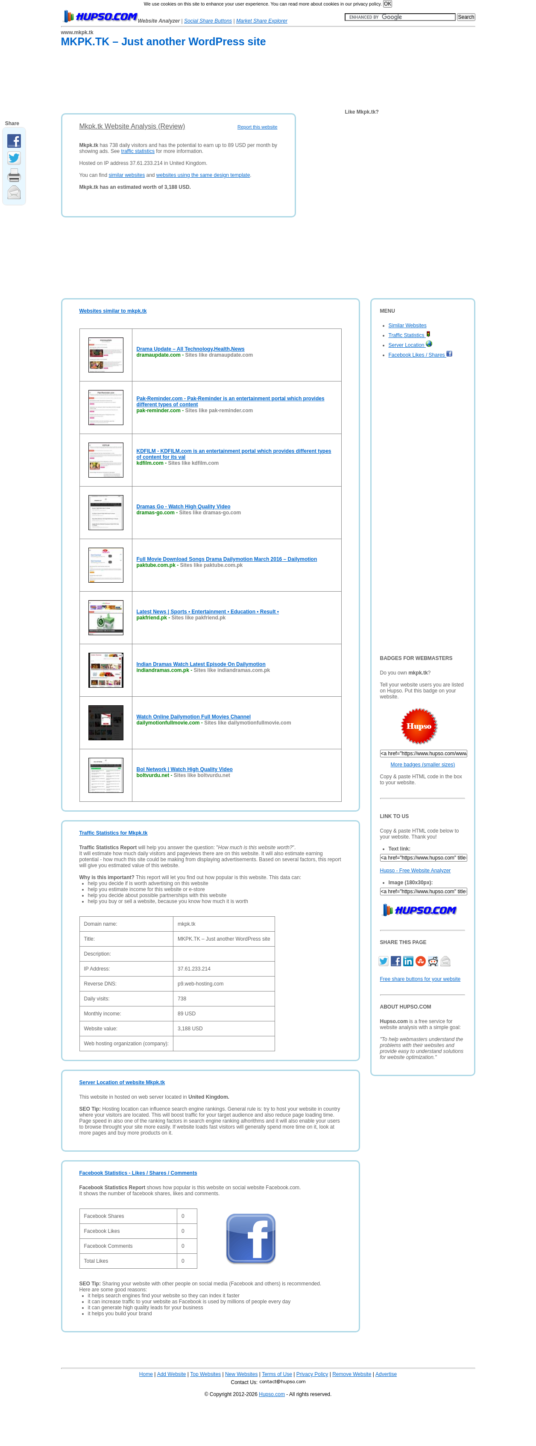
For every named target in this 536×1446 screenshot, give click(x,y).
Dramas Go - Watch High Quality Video (184, 507)
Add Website (171, 1374)
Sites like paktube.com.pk (211, 565)
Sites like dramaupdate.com (219, 355)
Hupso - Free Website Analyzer (415, 871)
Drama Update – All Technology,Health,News (191, 349)
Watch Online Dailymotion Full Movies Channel (194, 717)
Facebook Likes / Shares (421, 355)
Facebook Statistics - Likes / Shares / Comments (138, 1173)
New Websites (241, 1374)
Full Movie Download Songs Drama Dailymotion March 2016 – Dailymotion (227, 559)
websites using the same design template (203, 175)
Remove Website (351, 1374)
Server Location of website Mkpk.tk (122, 1082)
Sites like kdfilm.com (193, 463)
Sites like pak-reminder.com (219, 411)
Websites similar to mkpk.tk (113, 311)
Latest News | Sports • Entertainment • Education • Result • (208, 612)
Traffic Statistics (410, 335)
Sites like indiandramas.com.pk (232, 670)
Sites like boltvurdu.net (202, 775)
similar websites (126, 175)
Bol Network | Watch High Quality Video (185, 769)
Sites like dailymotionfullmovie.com (247, 723)
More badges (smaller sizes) (423, 765)
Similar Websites (408, 326)
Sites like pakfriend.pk (199, 618)
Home (146, 1374)
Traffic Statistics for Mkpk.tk (113, 833)
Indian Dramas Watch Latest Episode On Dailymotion (201, 664)
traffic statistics (138, 151)
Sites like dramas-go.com (210, 513)
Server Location (410, 345)
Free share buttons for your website (420, 979)
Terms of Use (277, 1374)
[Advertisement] (216, 82)
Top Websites (205, 1374)
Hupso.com (272, 1394)
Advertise (386, 1374)
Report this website (257, 126)
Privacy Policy (312, 1374)
